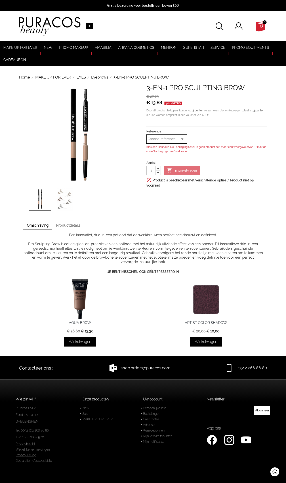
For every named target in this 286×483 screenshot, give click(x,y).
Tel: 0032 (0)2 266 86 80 (32, 430)
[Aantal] (151, 170)
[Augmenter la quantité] (158, 168)
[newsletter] (262, 410)
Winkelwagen (80, 342)
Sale (85, 413)
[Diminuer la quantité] (158, 172)
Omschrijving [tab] (37, 225)
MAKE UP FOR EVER (97, 419)
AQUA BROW (80, 323)
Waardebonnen (154, 430)
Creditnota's (151, 419)
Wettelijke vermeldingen (33, 449)
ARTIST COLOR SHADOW (206, 323)
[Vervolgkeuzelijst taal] (89, 26)
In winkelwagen (182, 170)
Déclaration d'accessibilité (34, 460)
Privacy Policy (26, 455)
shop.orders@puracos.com (145, 368)
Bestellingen (151, 413)
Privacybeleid (25, 444)
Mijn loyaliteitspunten (157, 436)
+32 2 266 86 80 (252, 368)
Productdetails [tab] (68, 225)
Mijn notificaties (153, 441)
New (85, 408)
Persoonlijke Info (154, 408)
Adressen (149, 425)
